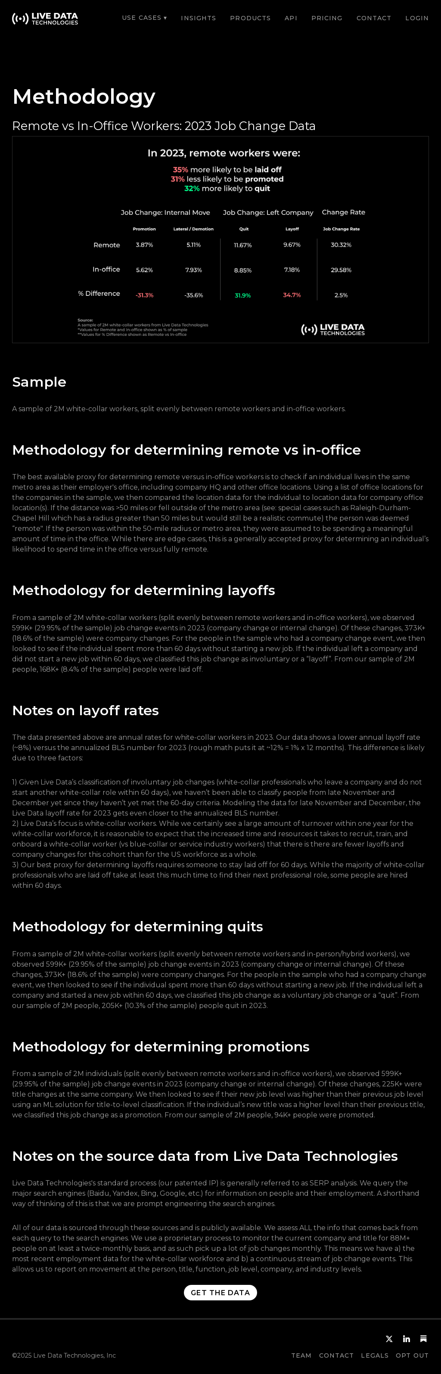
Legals (375, 1355)
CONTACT (374, 18)
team (301, 1355)
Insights (198, 18)
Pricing (327, 18)
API (291, 18)
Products (250, 18)
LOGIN (417, 18)
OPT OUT (412, 1355)
